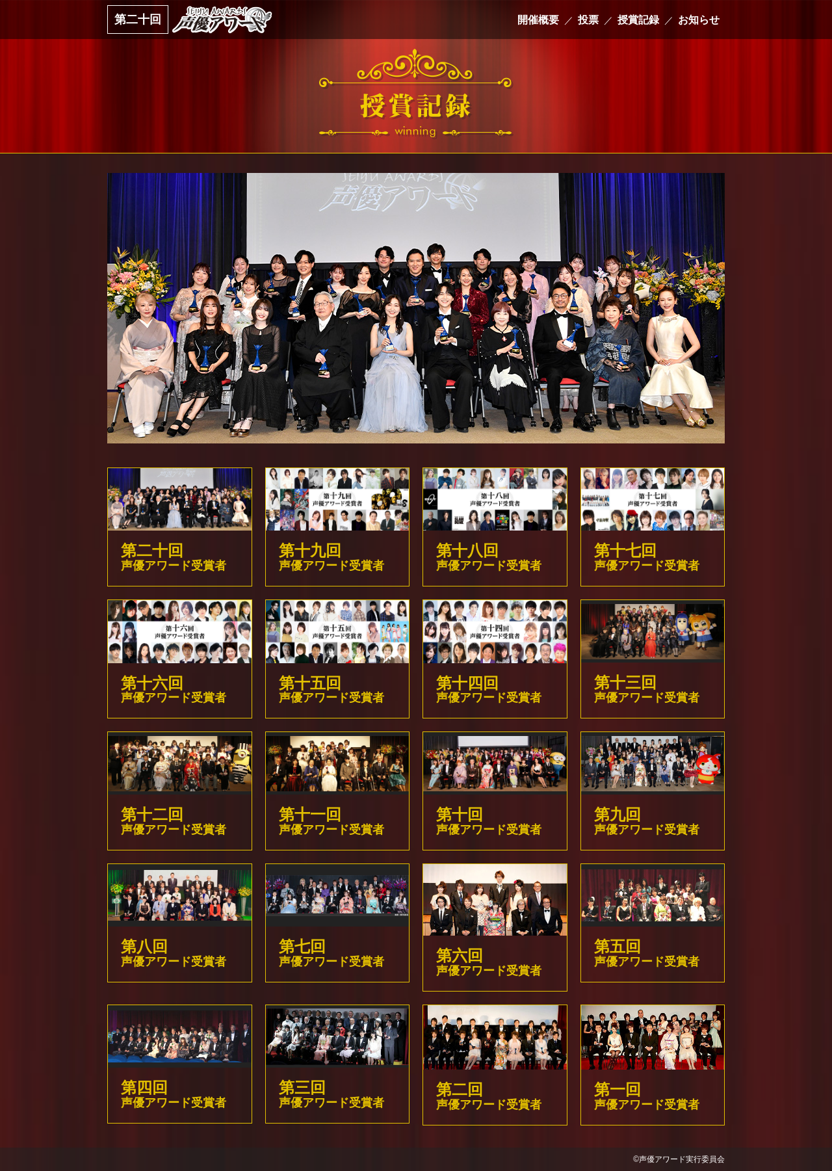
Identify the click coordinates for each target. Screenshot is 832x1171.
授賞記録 (638, 19)
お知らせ (699, 19)
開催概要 (538, 19)
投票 (588, 19)
